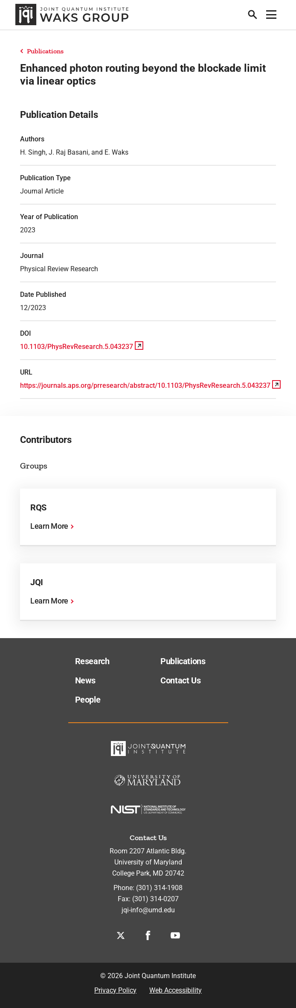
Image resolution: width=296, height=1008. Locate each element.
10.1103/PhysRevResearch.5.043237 (76, 347)
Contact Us (180, 680)
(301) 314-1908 (159, 888)
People (88, 699)
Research (92, 661)
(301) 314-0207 (155, 899)
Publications (45, 51)
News (85, 680)
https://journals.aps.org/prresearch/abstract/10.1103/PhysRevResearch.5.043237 (145, 385)
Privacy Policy (115, 990)
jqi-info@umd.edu (148, 910)
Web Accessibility (175, 990)
